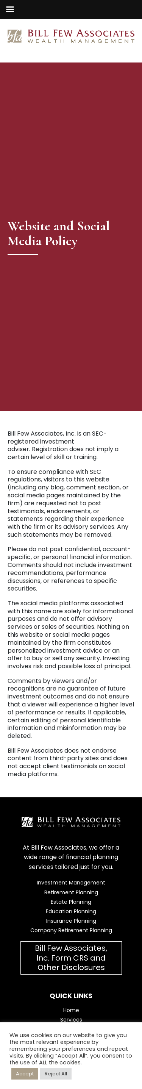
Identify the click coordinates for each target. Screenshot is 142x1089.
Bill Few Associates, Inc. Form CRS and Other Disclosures (71, 957)
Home (71, 1010)
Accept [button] (25, 1073)
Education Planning (71, 911)
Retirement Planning (71, 892)
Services (71, 1019)
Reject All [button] (56, 1073)
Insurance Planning (71, 921)
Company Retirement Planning (71, 930)
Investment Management (71, 882)
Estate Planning (71, 902)
